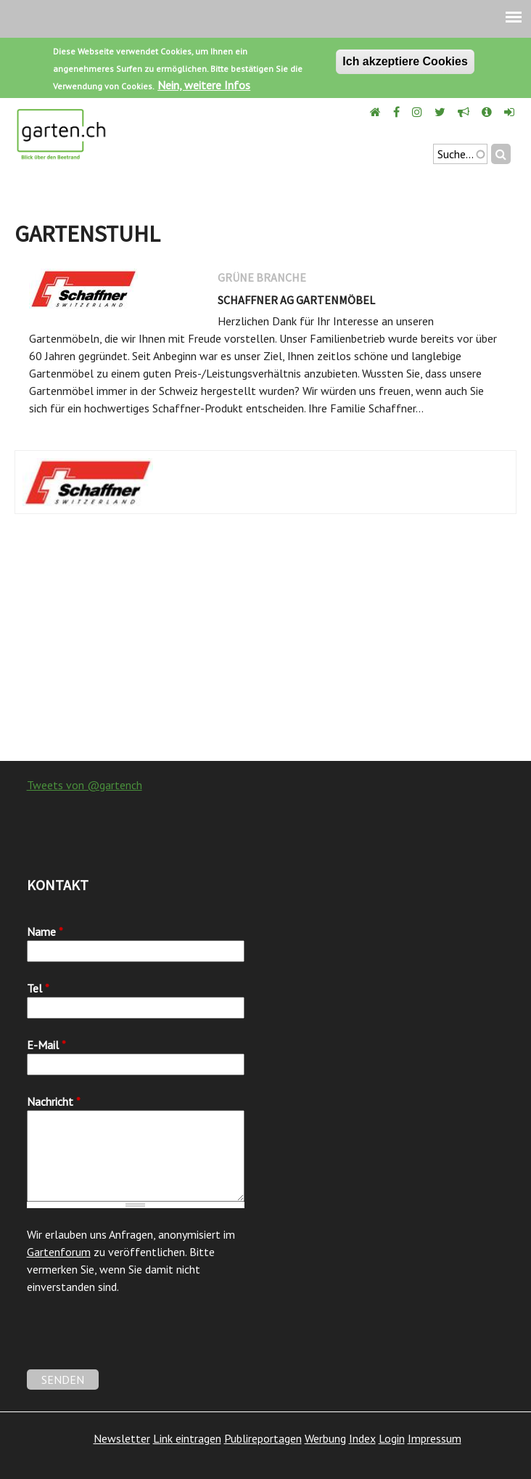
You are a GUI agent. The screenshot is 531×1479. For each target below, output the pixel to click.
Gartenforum (59, 1251)
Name (45, 931)
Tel (38, 988)
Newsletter (122, 1438)
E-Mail (46, 1045)
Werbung (325, 1438)
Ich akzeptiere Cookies (405, 61)
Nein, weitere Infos (203, 85)
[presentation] (137, 1341)
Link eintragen (187, 1438)
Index (362, 1438)
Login (392, 1438)
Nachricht (54, 1101)
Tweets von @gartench (84, 785)
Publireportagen (263, 1438)
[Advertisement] (265, 644)
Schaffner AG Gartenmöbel (296, 300)
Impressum (434, 1438)
